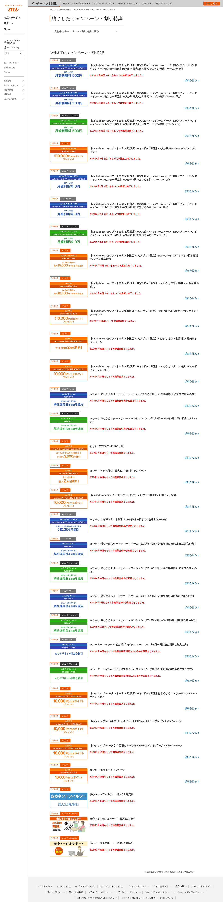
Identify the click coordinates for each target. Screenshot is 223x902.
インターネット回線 (44, 3)
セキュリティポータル (156, 892)
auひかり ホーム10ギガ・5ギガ (75, 3)
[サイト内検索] (14, 53)
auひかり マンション (127, 3)
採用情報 (7, 94)
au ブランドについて (85, 886)
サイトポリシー (54, 892)
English (7, 72)
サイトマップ (45, 886)
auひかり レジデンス (164, 3)
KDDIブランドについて (111, 886)
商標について (166, 898)
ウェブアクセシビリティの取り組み (138, 898)
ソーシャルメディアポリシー (187, 892)
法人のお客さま (10, 99)
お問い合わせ (9, 67)
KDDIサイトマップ (200, 886)
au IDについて (64, 886)
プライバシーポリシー (99, 892)
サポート (8, 23)
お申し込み (212, 3)
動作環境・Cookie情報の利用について (96, 898)
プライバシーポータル (127, 892)
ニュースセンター (11, 63)
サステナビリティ (11, 85)
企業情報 (7, 81)
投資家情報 (8, 90)
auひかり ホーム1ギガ (103, 3)
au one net (145, 3)
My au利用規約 (76, 892)
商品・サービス (12, 17)
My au (7, 29)
